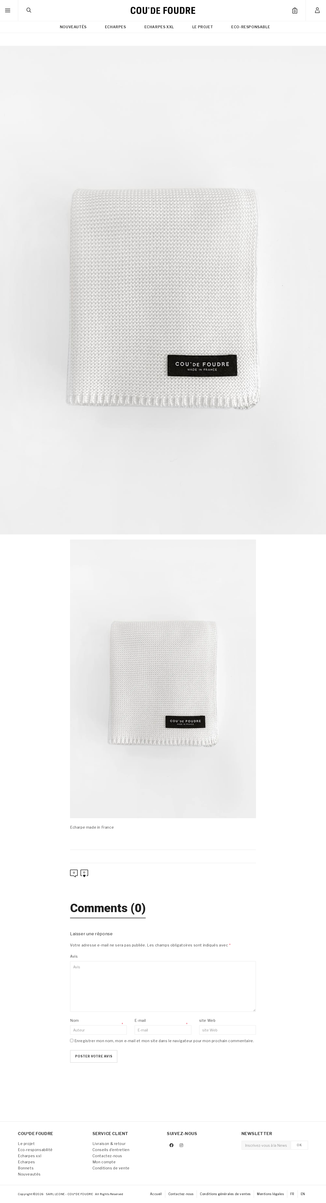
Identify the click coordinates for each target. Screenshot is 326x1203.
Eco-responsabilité (35, 1150)
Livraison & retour (109, 1143)
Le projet (26, 1143)
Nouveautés (29, 1174)
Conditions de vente (111, 1168)
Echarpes (26, 1162)
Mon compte (104, 1162)
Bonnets (26, 1168)
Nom (74, 1020)
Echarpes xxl (29, 1156)
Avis (74, 956)
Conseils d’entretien (111, 1150)
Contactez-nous (107, 1156)
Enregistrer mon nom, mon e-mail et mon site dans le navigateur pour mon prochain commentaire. (164, 1041)
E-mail (140, 1020)
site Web (207, 1020)
